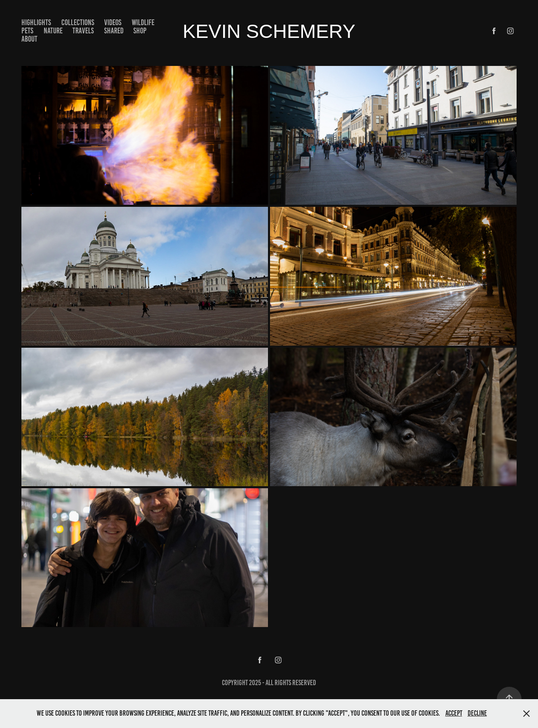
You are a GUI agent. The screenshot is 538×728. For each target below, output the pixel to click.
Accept (453, 713)
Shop (140, 30)
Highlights (36, 22)
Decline (477, 713)
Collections (77, 22)
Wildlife (143, 22)
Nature (53, 30)
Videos (112, 22)
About (29, 39)
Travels (83, 30)
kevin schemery (269, 31)
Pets (27, 30)
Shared (113, 30)
